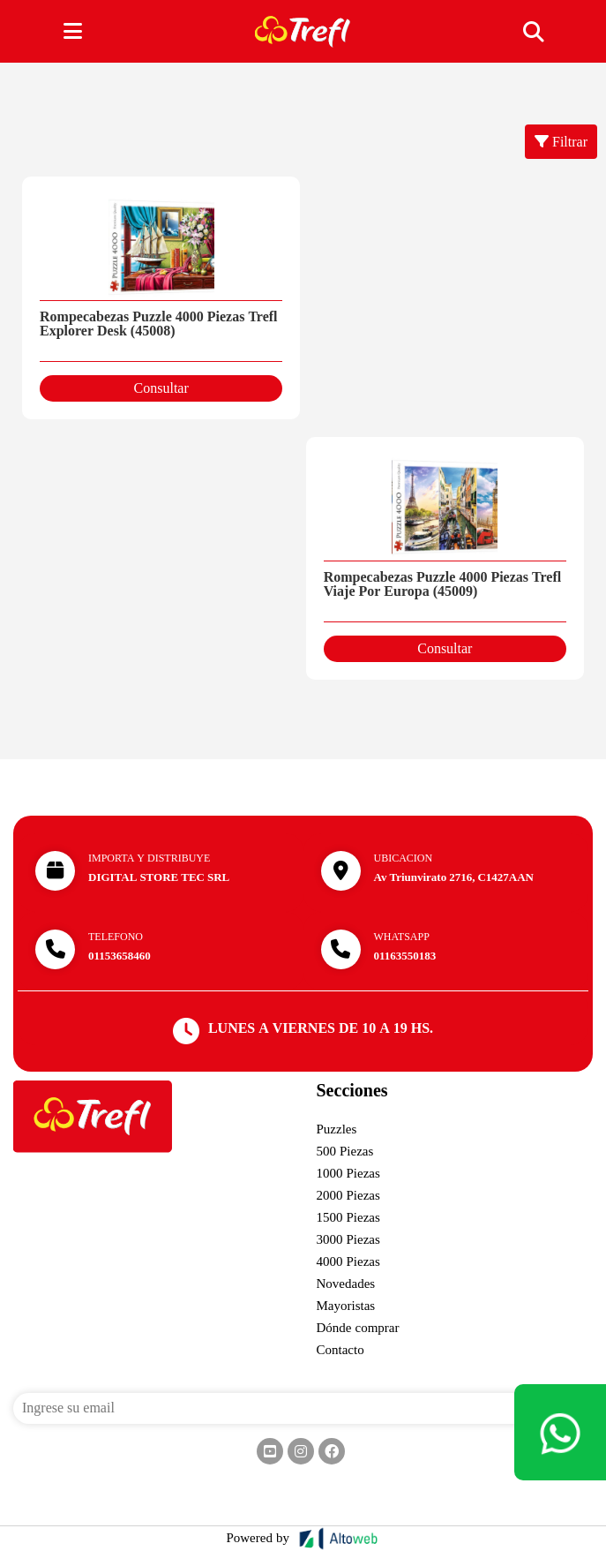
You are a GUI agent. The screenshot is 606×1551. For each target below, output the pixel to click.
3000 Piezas (348, 1239)
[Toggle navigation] (532, 31)
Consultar (161, 388)
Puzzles (337, 1129)
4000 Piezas (348, 1261)
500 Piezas (345, 1151)
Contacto (340, 1350)
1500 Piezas (348, 1217)
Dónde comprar (358, 1327)
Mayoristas (346, 1305)
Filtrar (561, 142)
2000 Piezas (348, 1195)
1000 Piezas (348, 1173)
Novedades (346, 1283)
